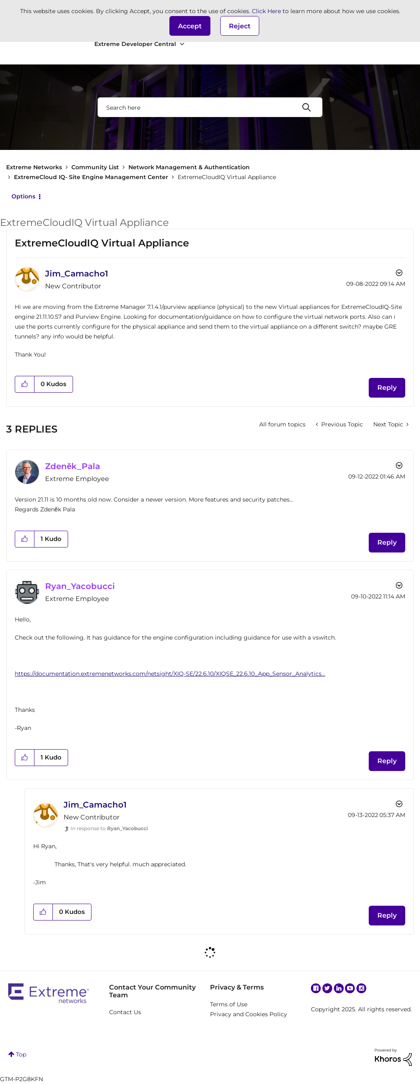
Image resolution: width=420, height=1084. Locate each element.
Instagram (361, 988)
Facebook (316, 988)
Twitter (327, 988)
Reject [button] (240, 26)
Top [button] (21, 1054)
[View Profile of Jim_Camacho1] (76, 273)
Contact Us (125, 1012)
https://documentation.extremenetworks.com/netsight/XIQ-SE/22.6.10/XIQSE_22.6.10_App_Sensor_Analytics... (170, 673)
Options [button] (23, 196)
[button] (189, 26)
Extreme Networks (34, 167)
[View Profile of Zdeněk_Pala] (72, 466)
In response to (109, 828)
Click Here (266, 11)
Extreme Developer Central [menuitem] (135, 44)
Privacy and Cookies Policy (248, 1014)
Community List (95, 167)
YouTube (350, 988)
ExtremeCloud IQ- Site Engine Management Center (91, 177)
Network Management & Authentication (189, 167)
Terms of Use (228, 1004)
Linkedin (339, 988)
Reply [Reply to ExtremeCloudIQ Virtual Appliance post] (387, 387)
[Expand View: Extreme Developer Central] (182, 44)
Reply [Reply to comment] (387, 542)
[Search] (210, 107)
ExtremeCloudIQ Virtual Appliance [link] (227, 177)
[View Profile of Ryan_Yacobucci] (80, 586)
